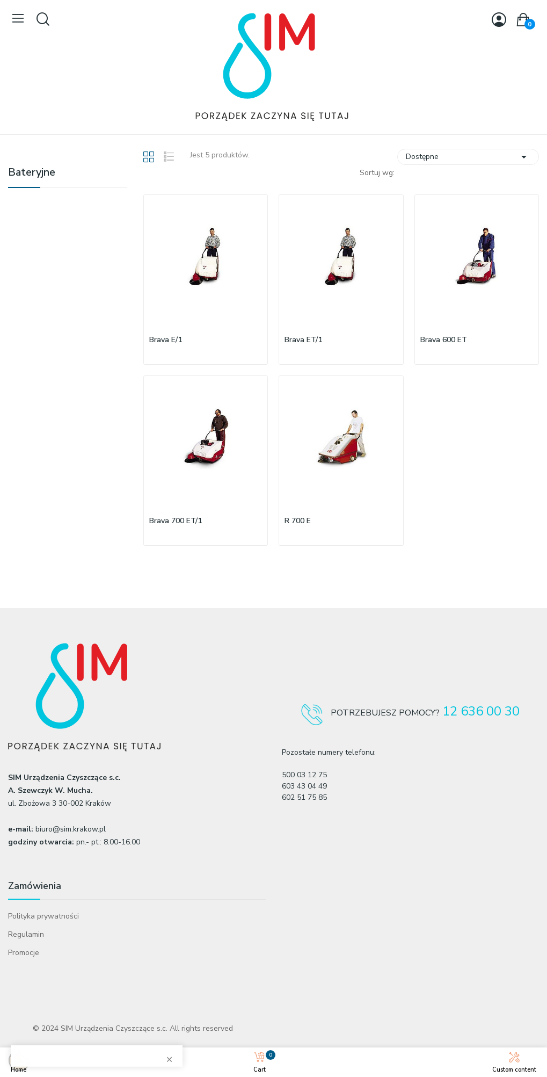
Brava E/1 (165, 340)
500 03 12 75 (304, 775)
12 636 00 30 (481, 711)
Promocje (23, 953)
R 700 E (298, 521)
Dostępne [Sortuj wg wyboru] (468, 156)
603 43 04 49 (304, 786)
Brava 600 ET (443, 340)
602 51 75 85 (304, 797)
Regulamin (26, 934)
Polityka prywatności (43, 916)
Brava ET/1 (303, 340)
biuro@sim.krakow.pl (70, 829)
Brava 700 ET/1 (175, 521)
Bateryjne (31, 173)
